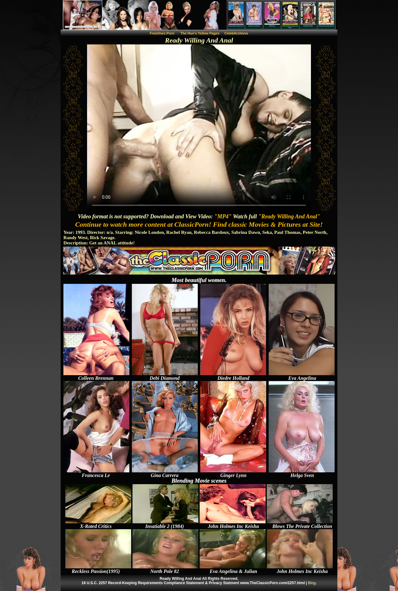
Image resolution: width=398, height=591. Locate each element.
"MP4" (223, 216)
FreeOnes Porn (162, 33)
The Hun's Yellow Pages (200, 33)
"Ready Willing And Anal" (289, 216)
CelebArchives (236, 33)
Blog (312, 583)
